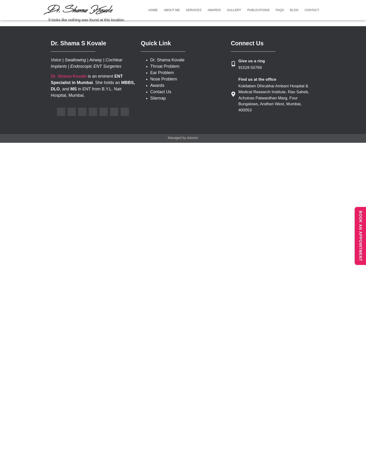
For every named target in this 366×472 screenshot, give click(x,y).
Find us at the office (257, 79)
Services (194, 10)
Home (153, 10)
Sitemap (158, 98)
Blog (294, 10)
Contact (312, 10)
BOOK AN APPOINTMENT (360, 236)
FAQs (280, 10)
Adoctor (192, 138)
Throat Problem (164, 66)
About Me (172, 10)
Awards (214, 10)
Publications (258, 10)
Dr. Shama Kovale (167, 60)
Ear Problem (162, 72)
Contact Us (160, 91)
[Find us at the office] (233, 94)
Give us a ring (251, 61)
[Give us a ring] (233, 63)
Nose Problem (163, 79)
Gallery (234, 10)
